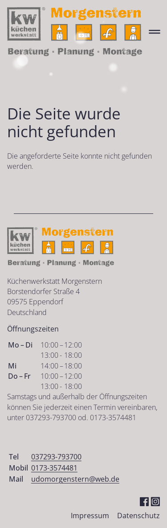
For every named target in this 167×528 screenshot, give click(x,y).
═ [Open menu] (154, 31)
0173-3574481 (54, 468)
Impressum (90, 515)
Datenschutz (138, 515)
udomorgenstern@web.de (75, 479)
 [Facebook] (144, 501)
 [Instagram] (155, 501)
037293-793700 (56, 457)
